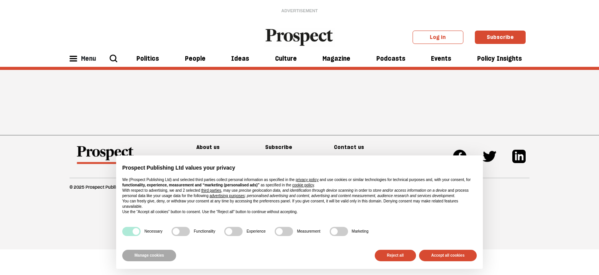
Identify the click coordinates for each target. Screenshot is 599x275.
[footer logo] (105, 158)
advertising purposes (226, 196)
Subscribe (500, 37)
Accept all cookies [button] (448, 255)
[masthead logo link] (299, 36)
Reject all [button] (395, 255)
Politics (147, 58)
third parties (211, 190)
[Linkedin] (519, 156)
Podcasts (390, 58)
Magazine (336, 58)
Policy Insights (499, 58)
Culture (286, 58)
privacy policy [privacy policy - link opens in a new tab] (307, 180)
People (195, 58)
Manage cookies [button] (149, 255)
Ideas (240, 58)
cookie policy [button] (303, 185)
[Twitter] (489, 156)
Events (441, 58)
